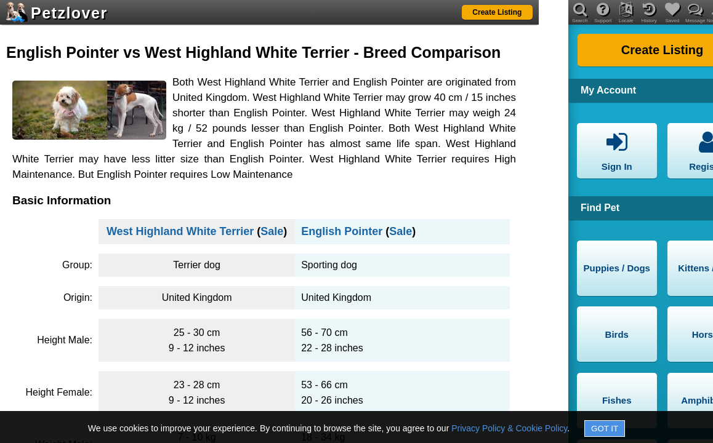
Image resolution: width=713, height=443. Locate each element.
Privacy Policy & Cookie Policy (509, 428)
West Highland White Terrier (180, 231)
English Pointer (341, 231)
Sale (271, 231)
